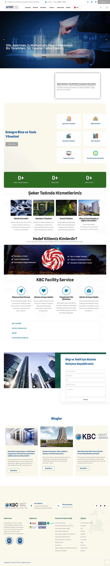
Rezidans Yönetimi (44, 219)
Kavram (83, 531)
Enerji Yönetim (66, 219)
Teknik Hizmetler (21, 219)
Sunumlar (83, 537)
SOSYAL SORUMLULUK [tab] (19, 328)
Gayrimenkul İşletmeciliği (62, 537)
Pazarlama (58, 545)
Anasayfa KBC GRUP (86, 523)
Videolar (83, 534)
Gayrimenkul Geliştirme (62, 531)
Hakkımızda (60, 7)
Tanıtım (51, 7)
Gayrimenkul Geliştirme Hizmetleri (65, 534)
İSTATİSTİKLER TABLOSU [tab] (20, 338)
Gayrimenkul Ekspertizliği (62, 528)
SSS (82, 528)
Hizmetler (43, 7)
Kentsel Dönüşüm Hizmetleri (63, 539)
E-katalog (83, 539)
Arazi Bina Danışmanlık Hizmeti (64, 526)
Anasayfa (28, 7)
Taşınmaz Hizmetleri (61, 551)
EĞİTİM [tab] (14, 333)
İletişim (68, 7)
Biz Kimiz (35, 7)
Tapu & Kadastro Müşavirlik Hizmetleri (66, 548)
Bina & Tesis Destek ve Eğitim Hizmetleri (88, 220)
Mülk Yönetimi (59, 542)
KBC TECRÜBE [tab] (16, 323)
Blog (82, 542)
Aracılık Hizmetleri (60, 523)
